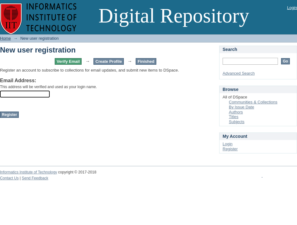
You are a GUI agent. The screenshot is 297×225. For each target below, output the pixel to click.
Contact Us (9, 178)
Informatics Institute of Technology (28, 172)
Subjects (236, 121)
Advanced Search (239, 73)
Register (230, 149)
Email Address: (18, 80)
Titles (234, 116)
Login (292, 7)
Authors (236, 112)
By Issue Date (241, 107)
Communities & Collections (253, 102)
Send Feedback (35, 178)
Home (5, 38)
